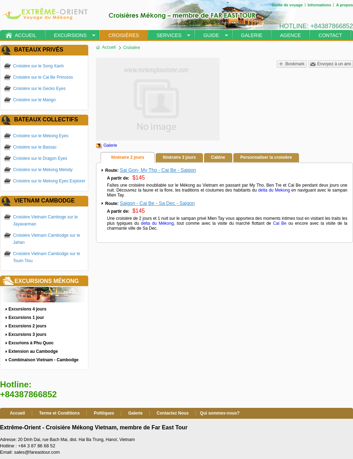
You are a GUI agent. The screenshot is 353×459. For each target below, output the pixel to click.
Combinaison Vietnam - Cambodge (43, 359)
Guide (211, 35)
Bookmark (295, 63)
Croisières (123, 35)
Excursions (70, 35)
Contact (330, 35)
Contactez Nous (173, 413)
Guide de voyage (287, 5)
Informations (319, 5)
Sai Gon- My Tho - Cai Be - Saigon (158, 170)
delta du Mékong (157, 223)
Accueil (25, 35)
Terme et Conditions (59, 413)
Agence (290, 35)
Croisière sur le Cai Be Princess (43, 77)
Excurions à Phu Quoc (31, 342)
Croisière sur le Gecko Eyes (39, 88)
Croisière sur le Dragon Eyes (40, 158)
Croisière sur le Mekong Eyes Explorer (49, 181)
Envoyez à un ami (334, 63)
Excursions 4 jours (27, 309)
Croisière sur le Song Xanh (38, 66)
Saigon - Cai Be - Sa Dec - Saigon (157, 203)
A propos (344, 5)
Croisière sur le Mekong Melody (43, 169)
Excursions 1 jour (26, 317)
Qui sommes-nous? (220, 413)
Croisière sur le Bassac (34, 147)
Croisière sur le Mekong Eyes (40, 135)
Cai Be (279, 223)
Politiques (104, 413)
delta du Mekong (274, 190)
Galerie (252, 35)
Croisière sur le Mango (34, 99)
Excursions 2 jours (27, 326)
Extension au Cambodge (33, 351)
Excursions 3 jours (27, 334)
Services (169, 35)
